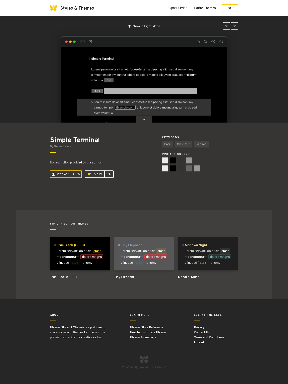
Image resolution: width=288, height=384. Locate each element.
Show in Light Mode (144, 26)
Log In (230, 8)
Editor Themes (205, 8)
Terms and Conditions (209, 337)
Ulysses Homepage (143, 337)
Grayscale (183, 144)
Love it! (95, 174)
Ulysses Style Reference (146, 327)
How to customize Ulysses (148, 332)
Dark (167, 144)
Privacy (199, 327)
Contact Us (202, 332)
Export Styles (177, 8)
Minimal (201, 144)
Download (60, 174)
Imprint (199, 342)
